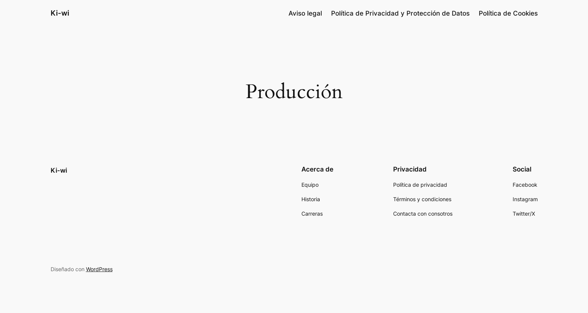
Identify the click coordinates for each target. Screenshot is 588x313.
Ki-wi (60, 12)
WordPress (99, 269)
